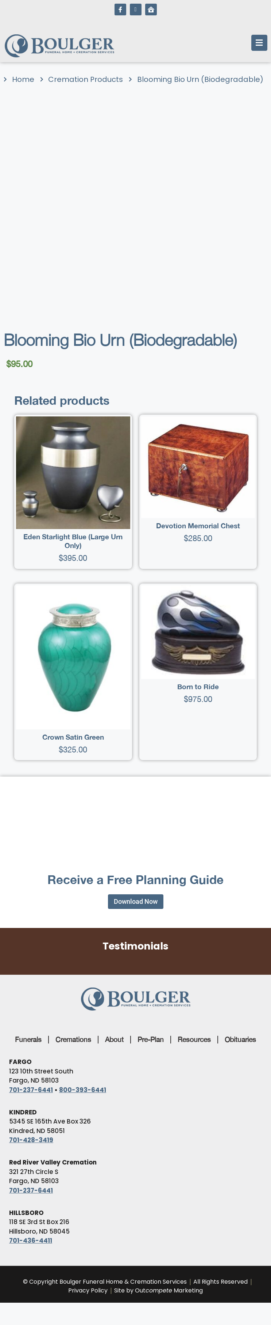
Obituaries (240, 1039)
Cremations (73, 1039)
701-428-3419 (31, 1140)
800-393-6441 (82, 1090)
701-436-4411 (30, 1240)
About (114, 1039)
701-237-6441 (31, 1090)
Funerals (28, 1039)
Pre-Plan (151, 1039)
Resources (194, 1039)
